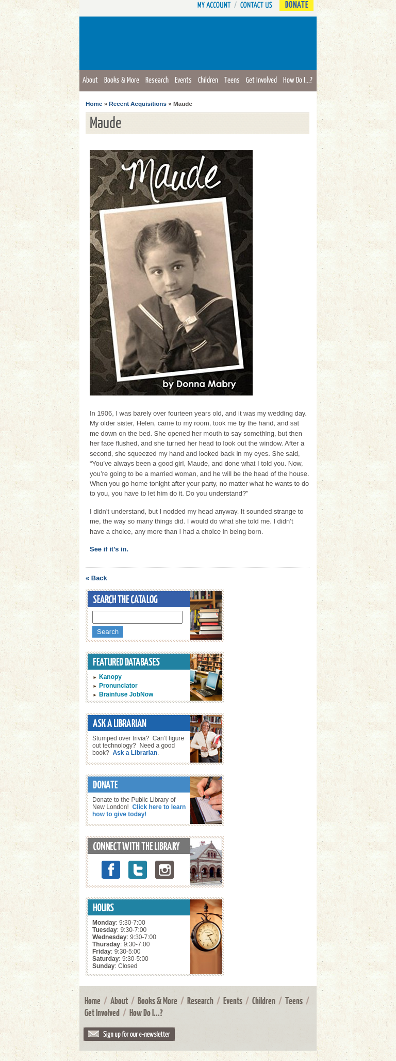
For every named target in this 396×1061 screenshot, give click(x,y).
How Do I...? (297, 79)
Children (208, 79)
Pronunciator (118, 685)
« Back (96, 578)
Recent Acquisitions (138, 103)
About (90, 79)
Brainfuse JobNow (126, 694)
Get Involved (261, 79)
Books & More (121, 79)
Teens (232, 79)
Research (157, 79)
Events (183, 79)
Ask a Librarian (134, 752)
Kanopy (110, 676)
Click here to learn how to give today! (139, 810)
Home (94, 103)
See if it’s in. (109, 549)
